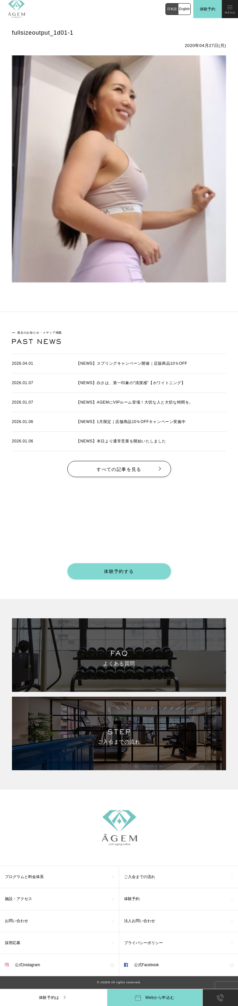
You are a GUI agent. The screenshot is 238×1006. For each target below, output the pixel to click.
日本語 (172, 9)
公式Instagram (22, 965)
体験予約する (119, 571)
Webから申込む (154, 998)
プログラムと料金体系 (24, 877)
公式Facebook (141, 965)
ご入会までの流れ (139, 877)
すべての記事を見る (119, 469)
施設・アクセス (18, 899)
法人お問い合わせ (139, 921)
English (184, 9)
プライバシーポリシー (143, 943)
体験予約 (207, 9)
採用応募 (12, 943)
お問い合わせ (16, 921)
